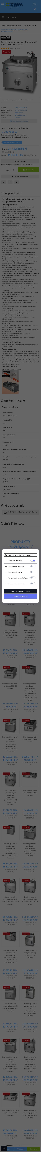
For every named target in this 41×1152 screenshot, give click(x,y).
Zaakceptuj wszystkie (20, 596)
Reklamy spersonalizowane (17, 584)
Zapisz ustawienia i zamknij (20, 591)
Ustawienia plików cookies (18, 554)
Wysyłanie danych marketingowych (19, 578)
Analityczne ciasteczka (15, 572)
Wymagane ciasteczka (15, 560)
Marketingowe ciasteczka (16, 566)
